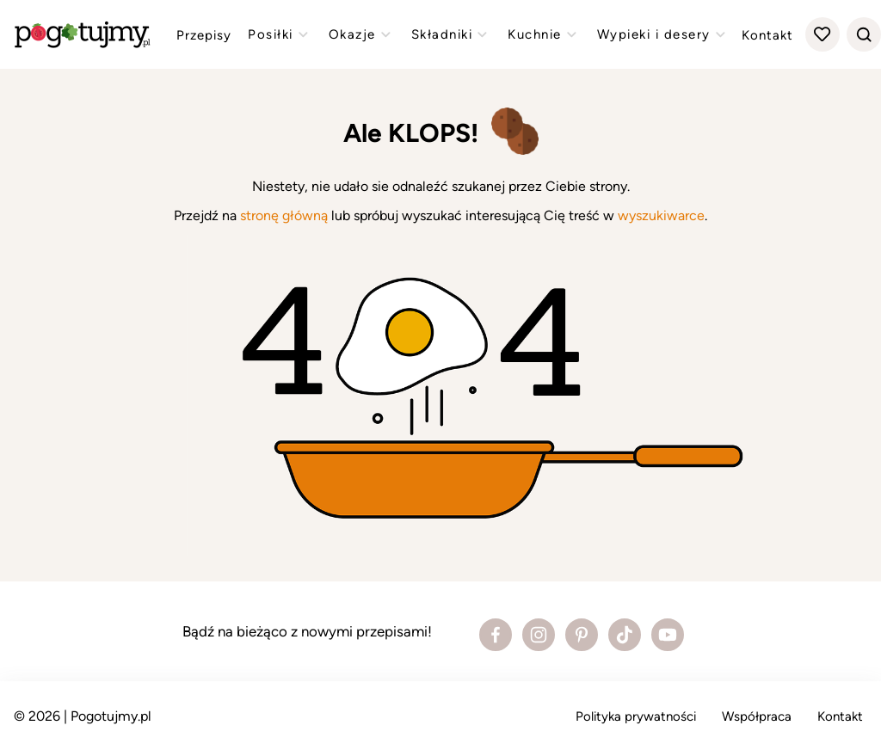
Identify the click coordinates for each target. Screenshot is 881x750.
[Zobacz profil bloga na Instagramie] (538, 634)
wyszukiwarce (661, 215)
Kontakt (767, 35)
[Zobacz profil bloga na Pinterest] (581, 634)
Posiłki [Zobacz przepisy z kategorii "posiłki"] (280, 34)
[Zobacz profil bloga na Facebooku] (495, 634)
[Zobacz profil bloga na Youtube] (667, 634)
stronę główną (284, 215)
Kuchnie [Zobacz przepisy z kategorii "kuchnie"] (544, 34)
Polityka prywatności (636, 716)
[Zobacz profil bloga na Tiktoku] (624, 634)
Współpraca (757, 716)
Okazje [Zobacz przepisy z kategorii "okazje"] (362, 34)
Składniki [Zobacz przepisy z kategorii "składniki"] (451, 34)
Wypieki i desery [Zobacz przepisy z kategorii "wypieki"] (663, 34)
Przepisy (203, 35)
